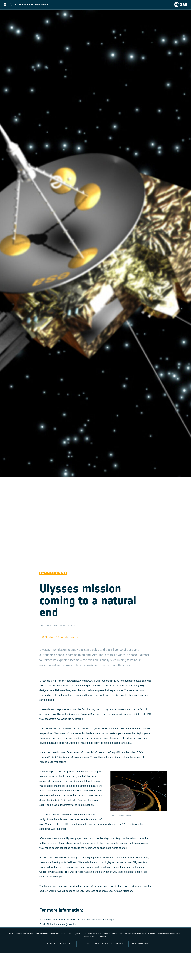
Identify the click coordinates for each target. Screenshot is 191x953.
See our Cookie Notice (140, 944)
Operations (74, 637)
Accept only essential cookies (104, 944)
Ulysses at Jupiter (124, 815)
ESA (41, 637)
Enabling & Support (56, 637)
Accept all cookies (60, 944)
